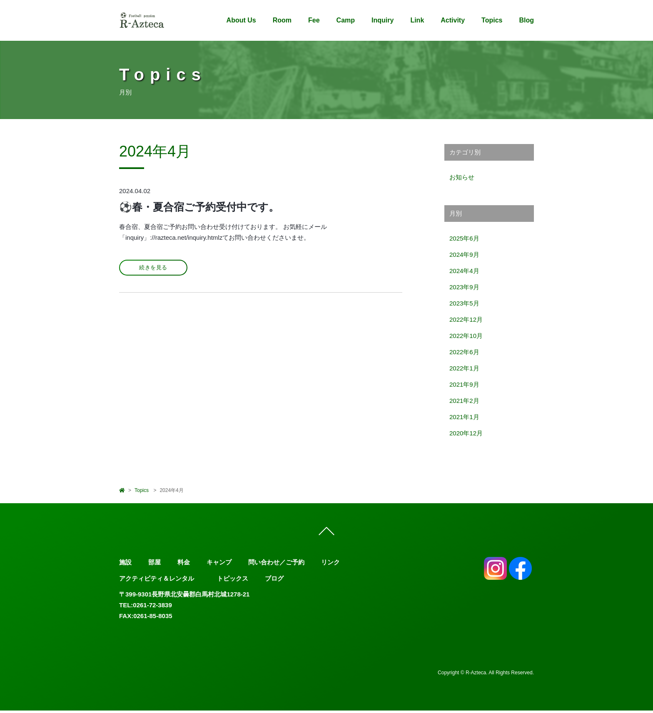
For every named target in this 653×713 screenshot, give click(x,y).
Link (417, 20)
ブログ (274, 580)
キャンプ (219, 565)
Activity (453, 20)
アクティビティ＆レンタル (156, 580)
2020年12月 (466, 433)
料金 (183, 565)
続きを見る (153, 267)
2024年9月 (464, 254)
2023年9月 (464, 287)
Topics (491, 20)
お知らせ (461, 177)
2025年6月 (464, 238)
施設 (125, 565)
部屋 (154, 565)
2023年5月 (464, 303)
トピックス (232, 580)
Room (282, 20)
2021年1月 (464, 416)
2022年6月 (464, 351)
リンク (330, 565)
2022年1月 (464, 368)
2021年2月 (464, 400)
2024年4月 (464, 270)
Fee (314, 20)
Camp (345, 20)
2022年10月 (466, 335)
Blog (526, 20)
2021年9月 (464, 384)
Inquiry (382, 20)
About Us (241, 20)
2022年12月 (466, 319)
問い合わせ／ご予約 (276, 565)
